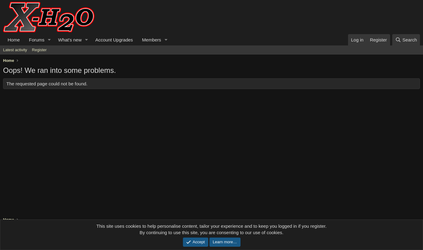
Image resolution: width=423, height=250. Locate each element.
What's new (70, 39)
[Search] (406, 39)
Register (39, 50)
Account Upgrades (114, 39)
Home (14, 39)
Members (151, 39)
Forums (36, 39)
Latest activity (15, 50)
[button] (49, 39)
